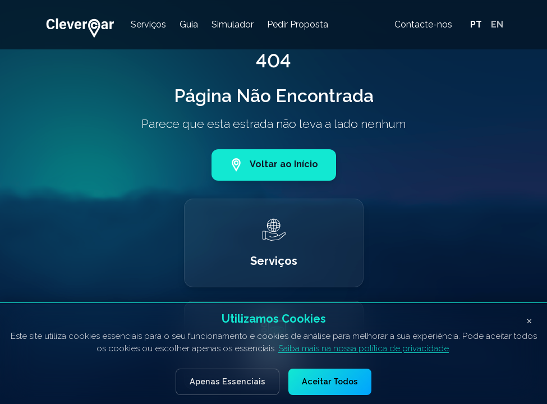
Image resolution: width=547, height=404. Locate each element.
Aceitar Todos (330, 381)
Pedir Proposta (297, 24)
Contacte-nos (423, 24)
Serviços (148, 24)
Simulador (233, 24)
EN (497, 24)
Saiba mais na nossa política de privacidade (363, 348)
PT (476, 24)
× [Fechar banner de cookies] (529, 320)
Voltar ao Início (273, 165)
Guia (189, 24)
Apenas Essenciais (227, 381)
